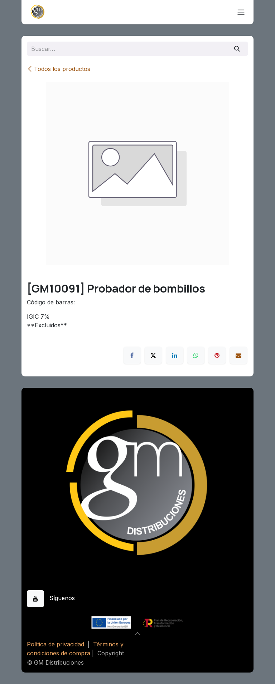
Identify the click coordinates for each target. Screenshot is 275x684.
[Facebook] (132, 355)
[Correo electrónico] (238, 355)
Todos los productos (58, 68)
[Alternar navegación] (241, 12)
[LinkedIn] (174, 355)
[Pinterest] (217, 355)
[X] (153, 355)
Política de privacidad (55, 644)
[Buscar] (237, 49)
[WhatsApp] (195, 355)
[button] (137, 633)
